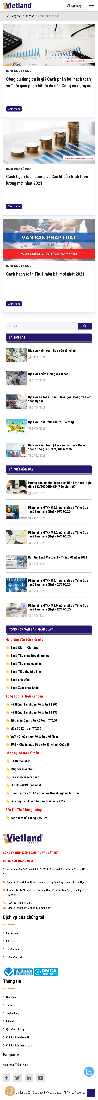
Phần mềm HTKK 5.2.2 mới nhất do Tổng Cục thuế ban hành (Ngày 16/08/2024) (58, 534)
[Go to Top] (91, 1093)
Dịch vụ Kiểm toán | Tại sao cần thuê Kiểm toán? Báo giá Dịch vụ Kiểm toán (56, 447)
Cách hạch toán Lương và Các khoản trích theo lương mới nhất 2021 (47, 199)
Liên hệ (10, 1021)
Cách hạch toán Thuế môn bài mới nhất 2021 (45, 293)
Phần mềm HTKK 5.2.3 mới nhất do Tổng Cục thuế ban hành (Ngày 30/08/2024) (58, 509)
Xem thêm (14, 109)
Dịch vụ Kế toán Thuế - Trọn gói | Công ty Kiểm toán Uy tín (59, 399)
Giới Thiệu (11, 997)
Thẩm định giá (14, 957)
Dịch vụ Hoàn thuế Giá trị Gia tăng (51, 422)
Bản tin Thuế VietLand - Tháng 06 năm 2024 (57, 557)
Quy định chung (15, 1029)
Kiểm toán (12, 933)
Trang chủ (13, 16)
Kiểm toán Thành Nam (15, 1065)
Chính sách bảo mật (17, 1037)
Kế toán (30, 16)
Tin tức (10, 1005)
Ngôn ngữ (75, 6)
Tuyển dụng (12, 1013)
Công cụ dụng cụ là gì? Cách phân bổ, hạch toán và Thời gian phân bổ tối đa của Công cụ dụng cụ (48, 82)
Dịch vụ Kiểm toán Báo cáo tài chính (52, 351)
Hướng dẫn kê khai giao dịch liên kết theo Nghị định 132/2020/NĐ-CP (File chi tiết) (60, 485)
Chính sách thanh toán (19, 1045)
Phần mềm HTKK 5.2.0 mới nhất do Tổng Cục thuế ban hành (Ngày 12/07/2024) (58, 607)
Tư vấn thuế (13, 949)
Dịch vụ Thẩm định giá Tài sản (48, 374)
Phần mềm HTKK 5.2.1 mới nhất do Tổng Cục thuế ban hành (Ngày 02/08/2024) (58, 582)
